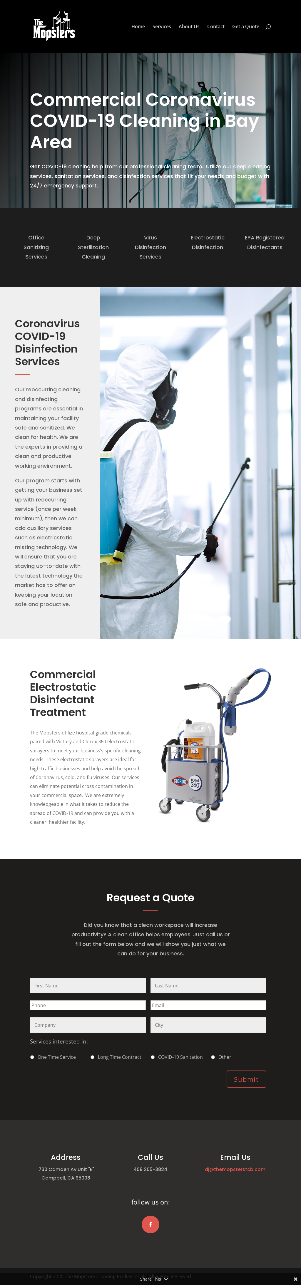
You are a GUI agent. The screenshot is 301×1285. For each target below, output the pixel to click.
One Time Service (57, 1057)
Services (162, 27)
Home (138, 27)
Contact (216, 27)
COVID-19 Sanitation (180, 1057)
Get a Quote (245, 27)
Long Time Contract (119, 1057)
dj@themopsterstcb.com (235, 1169)
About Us (189, 27)
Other (224, 1057)
